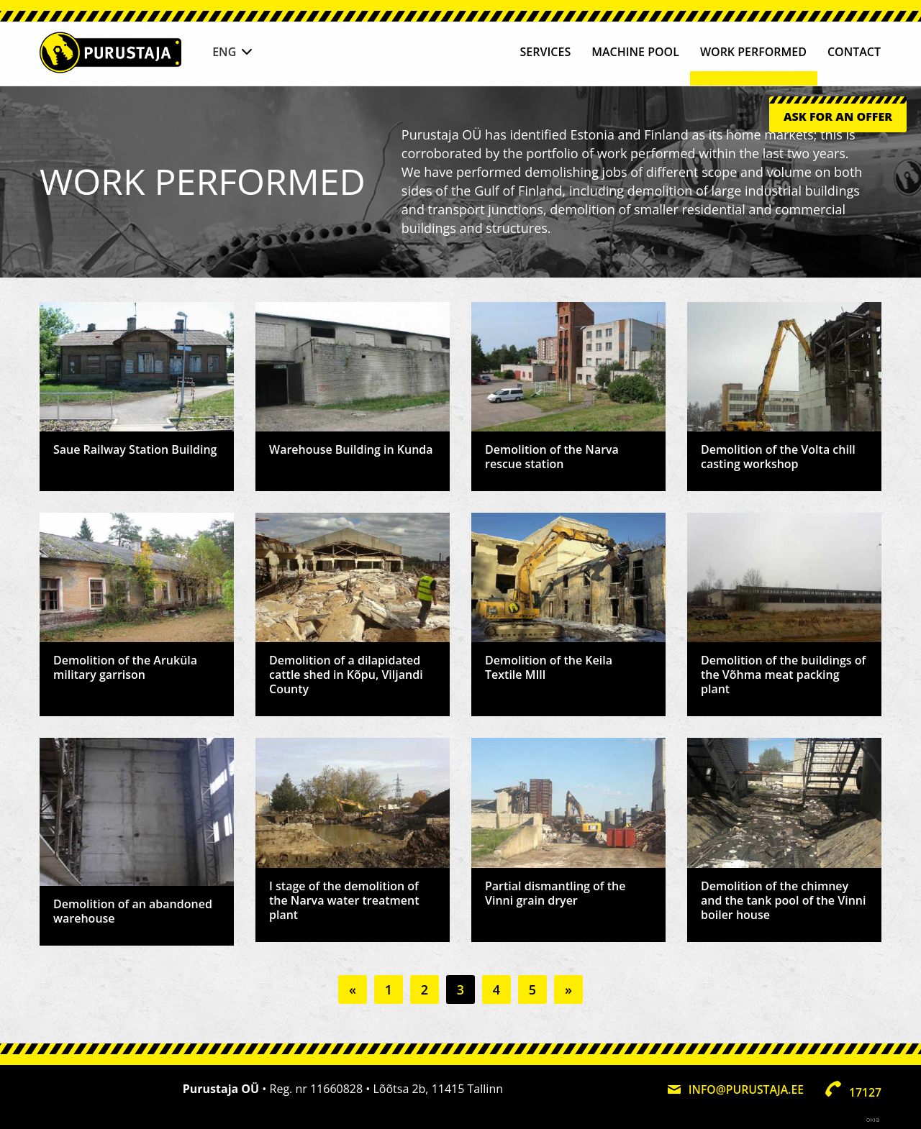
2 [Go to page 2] (424, 989)
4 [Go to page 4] (496, 989)
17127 (864, 1091)
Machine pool (635, 52)
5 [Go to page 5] (532, 989)
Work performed (753, 52)
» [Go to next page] (568, 989)
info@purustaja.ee (745, 1089)
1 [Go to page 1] (388, 989)
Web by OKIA (872, 1118)
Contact (854, 52)
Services (545, 52)
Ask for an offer (838, 121)
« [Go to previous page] (352, 989)
